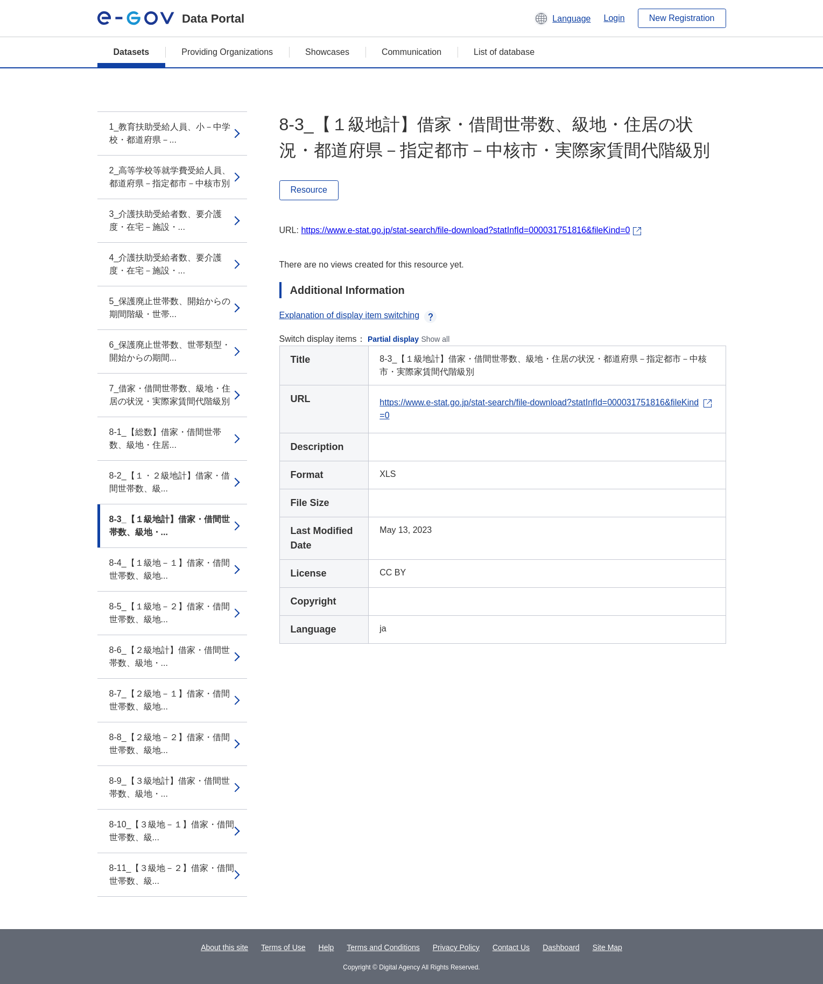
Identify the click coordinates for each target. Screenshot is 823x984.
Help (326, 947)
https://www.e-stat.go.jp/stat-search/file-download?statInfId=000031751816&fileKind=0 (465, 230)
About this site (224, 947)
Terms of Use (283, 947)
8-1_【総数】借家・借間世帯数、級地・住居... (165, 438)
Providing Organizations (227, 52)
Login (614, 18)
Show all (435, 339)
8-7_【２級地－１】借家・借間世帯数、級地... (169, 700)
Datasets (132, 52)
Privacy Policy (456, 947)
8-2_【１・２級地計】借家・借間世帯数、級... (169, 482)
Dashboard (561, 947)
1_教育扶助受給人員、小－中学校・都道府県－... (170, 133)
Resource (309, 189)
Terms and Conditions (383, 947)
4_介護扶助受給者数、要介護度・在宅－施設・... (165, 264)
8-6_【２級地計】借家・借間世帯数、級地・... (169, 656)
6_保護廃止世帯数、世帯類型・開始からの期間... (170, 351)
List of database (504, 52)
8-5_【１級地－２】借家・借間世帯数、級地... (169, 613)
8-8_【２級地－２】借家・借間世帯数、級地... (169, 744)
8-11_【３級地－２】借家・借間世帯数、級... (172, 874)
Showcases (327, 52)
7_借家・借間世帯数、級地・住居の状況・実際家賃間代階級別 (170, 395)
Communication (411, 52)
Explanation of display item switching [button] (358, 315)
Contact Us (511, 947)
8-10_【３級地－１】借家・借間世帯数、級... (172, 831)
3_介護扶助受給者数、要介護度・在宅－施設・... (165, 220)
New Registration (682, 18)
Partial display (393, 339)
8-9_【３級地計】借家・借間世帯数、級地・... (169, 787)
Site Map (607, 947)
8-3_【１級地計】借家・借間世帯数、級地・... (169, 526)
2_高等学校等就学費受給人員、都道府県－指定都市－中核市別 (170, 177)
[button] (562, 18)
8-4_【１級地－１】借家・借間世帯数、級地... (169, 569)
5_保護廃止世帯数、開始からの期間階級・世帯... (170, 308)
